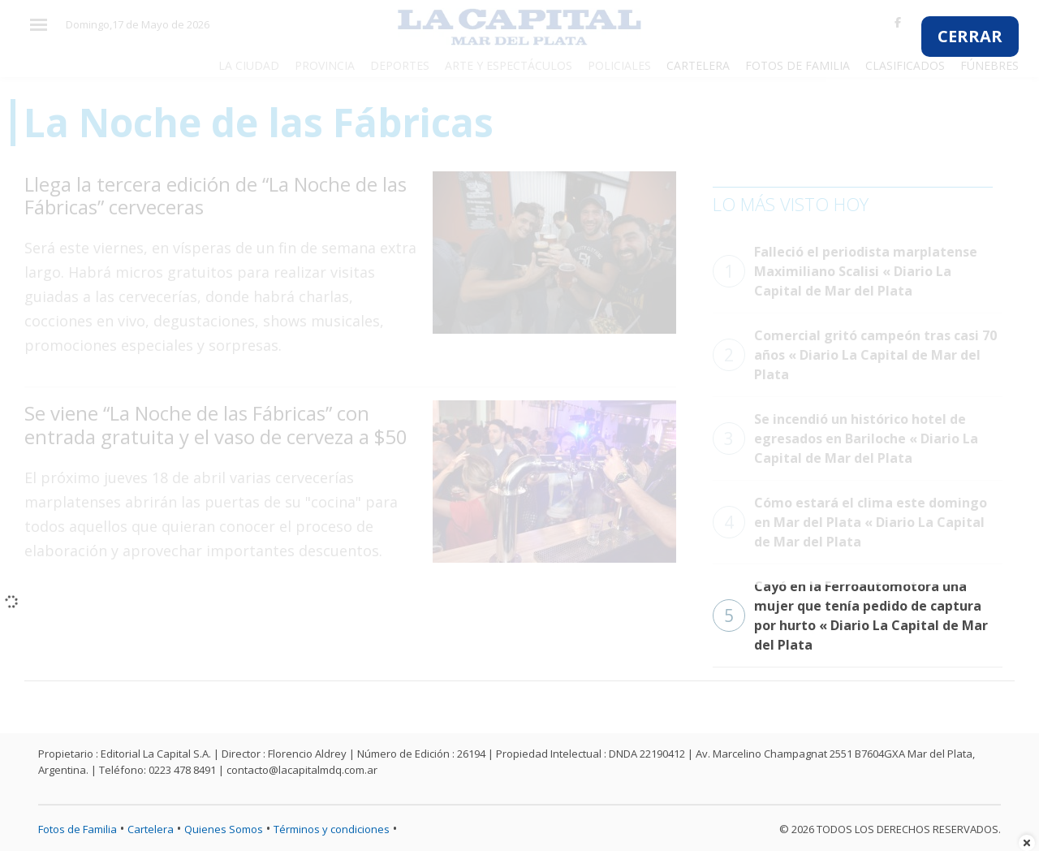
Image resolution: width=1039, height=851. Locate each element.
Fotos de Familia (77, 829)
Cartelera (150, 829)
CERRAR (970, 36)
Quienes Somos (223, 829)
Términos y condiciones (332, 829)
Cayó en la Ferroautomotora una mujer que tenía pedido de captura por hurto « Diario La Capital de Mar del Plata (850, 615)
